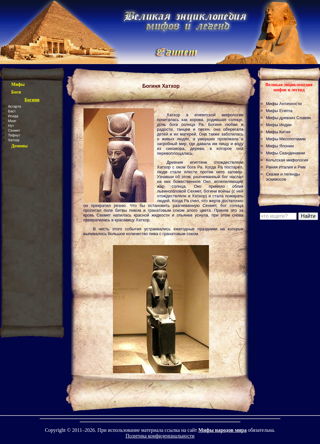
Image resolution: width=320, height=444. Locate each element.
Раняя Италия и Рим (286, 167)
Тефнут (14, 135)
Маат (12, 121)
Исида (13, 116)
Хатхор (14, 140)
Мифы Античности (284, 103)
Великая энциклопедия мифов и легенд (288, 87)
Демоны (19, 146)
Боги (16, 92)
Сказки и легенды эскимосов (283, 177)
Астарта (14, 106)
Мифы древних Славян (288, 117)
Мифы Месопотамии (286, 138)
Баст (12, 111)
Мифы (18, 84)
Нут (11, 125)
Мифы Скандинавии (285, 153)
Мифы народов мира (222, 430)
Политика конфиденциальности (160, 436)
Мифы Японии (280, 146)
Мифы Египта (279, 110)
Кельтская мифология (287, 160)
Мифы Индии (279, 124)
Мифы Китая (278, 131)
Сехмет (14, 130)
